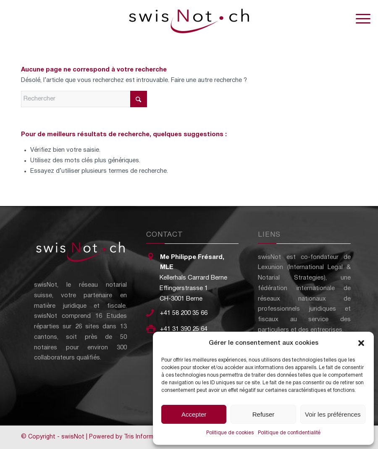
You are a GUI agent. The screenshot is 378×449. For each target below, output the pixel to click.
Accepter (193, 414)
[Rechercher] (84, 99)
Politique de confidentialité (289, 433)
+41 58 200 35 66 (183, 313)
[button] (361, 343)
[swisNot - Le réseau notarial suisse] (189, 19)
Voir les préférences (333, 414)
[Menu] (358, 19)
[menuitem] (358, 19)
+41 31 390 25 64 (183, 329)
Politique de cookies (230, 433)
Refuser (263, 414)
